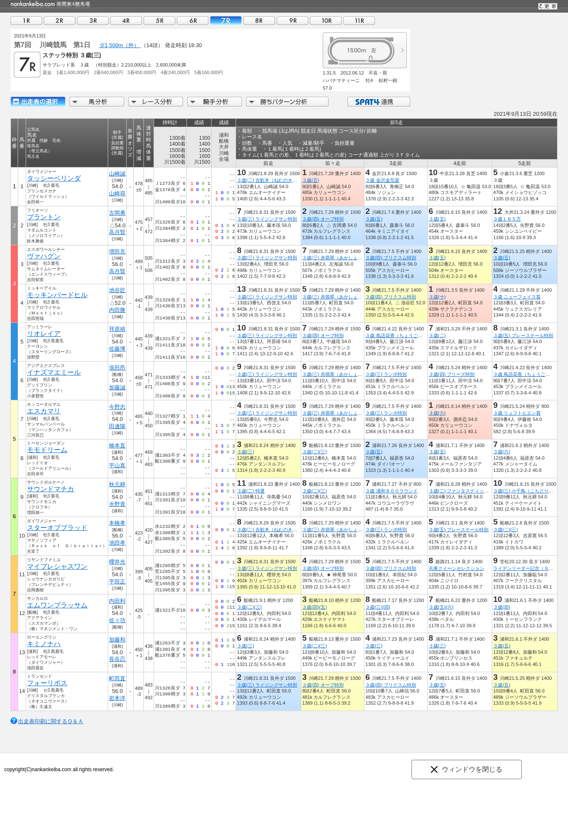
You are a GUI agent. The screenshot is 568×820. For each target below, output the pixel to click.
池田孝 (117, 543)
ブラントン (44, 217)
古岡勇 (117, 213)
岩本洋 (117, 698)
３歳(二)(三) (314, 451)
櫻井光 (117, 562)
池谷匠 (117, 290)
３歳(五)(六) (441, 607)
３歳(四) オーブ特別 (323, 218)
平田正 (117, 581)
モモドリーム (47, 449)
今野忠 (117, 407)
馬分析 (96, 101)
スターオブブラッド (57, 527)
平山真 (117, 465)
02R (60, 20)
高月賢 (117, 232)
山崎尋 (117, 193)
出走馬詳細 (38, 101)
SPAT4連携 (378, 101)
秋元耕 (117, 484)
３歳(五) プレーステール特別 (523, 335)
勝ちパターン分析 (287, 101)
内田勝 (117, 310)
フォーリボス (47, 683)
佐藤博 (117, 349)
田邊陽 (117, 426)
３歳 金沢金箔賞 (382, 180)
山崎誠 (117, 173)
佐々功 (117, 620)
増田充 (117, 251)
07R (226, 20)
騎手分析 (214, 101)
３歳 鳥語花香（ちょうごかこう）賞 (403, 335)
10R (326, 20)
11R (359, 20)
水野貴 (117, 504)
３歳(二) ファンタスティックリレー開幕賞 (473, 490)
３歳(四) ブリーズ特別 (452, 374)
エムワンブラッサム (57, 605)
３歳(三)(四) (377, 607)
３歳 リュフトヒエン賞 (517, 412)
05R (159, 20)
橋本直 (117, 445)
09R (292, 20)
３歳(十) (437, 296)
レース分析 (155, 101)
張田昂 (117, 368)
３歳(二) (437, 335)
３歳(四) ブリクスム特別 (390, 257)
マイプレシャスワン (57, 566)
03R (93, 20)
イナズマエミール (54, 372)
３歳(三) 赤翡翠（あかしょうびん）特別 (343, 257)
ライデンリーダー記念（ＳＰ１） (528, 568)
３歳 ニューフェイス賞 (517, 296)
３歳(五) (310, 180)
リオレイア (44, 333)
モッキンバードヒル (57, 294)
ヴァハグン (44, 256)
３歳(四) (501, 607)
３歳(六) (437, 412)
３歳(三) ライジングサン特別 (267, 218)
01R (26, 20)
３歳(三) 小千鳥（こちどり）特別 (528, 490)
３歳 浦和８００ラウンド (391, 490)
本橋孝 (117, 523)
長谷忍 (117, 659)
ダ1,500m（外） (120, 45)
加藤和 (117, 639)
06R (193, 20)
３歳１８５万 (507, 218)
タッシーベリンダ (54, 178)
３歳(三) (245, 451)
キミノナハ (44, 643)
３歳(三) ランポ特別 (386, 374)
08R (259, 20)
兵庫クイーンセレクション (456, 568)
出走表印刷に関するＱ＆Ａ (50, 721)
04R (126, 20)
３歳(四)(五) (314, 607)
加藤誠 (117, 387)
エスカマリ (44, 411)
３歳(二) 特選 (251, 490)
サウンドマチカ (50, 489)
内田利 (117, 601)
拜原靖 (117, 329)
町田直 (117, 678)
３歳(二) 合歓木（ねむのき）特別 (271, 180)
